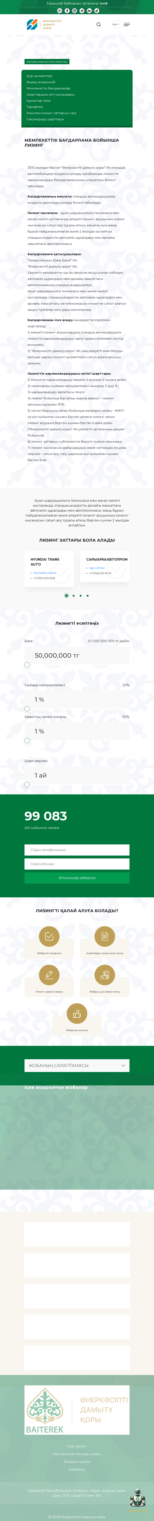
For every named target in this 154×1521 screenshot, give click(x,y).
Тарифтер (35, 107)
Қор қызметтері (81, 57)
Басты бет (31, 57)
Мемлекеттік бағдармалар (48, 88)
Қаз (114, 24)
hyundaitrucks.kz (45, 572)
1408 (103, 3)
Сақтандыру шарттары (45, 119)
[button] (66, 595)
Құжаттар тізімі (38, 101)
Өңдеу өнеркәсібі (41, 82)
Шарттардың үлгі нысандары (51, 94)
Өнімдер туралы (54, 57)
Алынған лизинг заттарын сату (51, 113)
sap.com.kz (97, 567)
